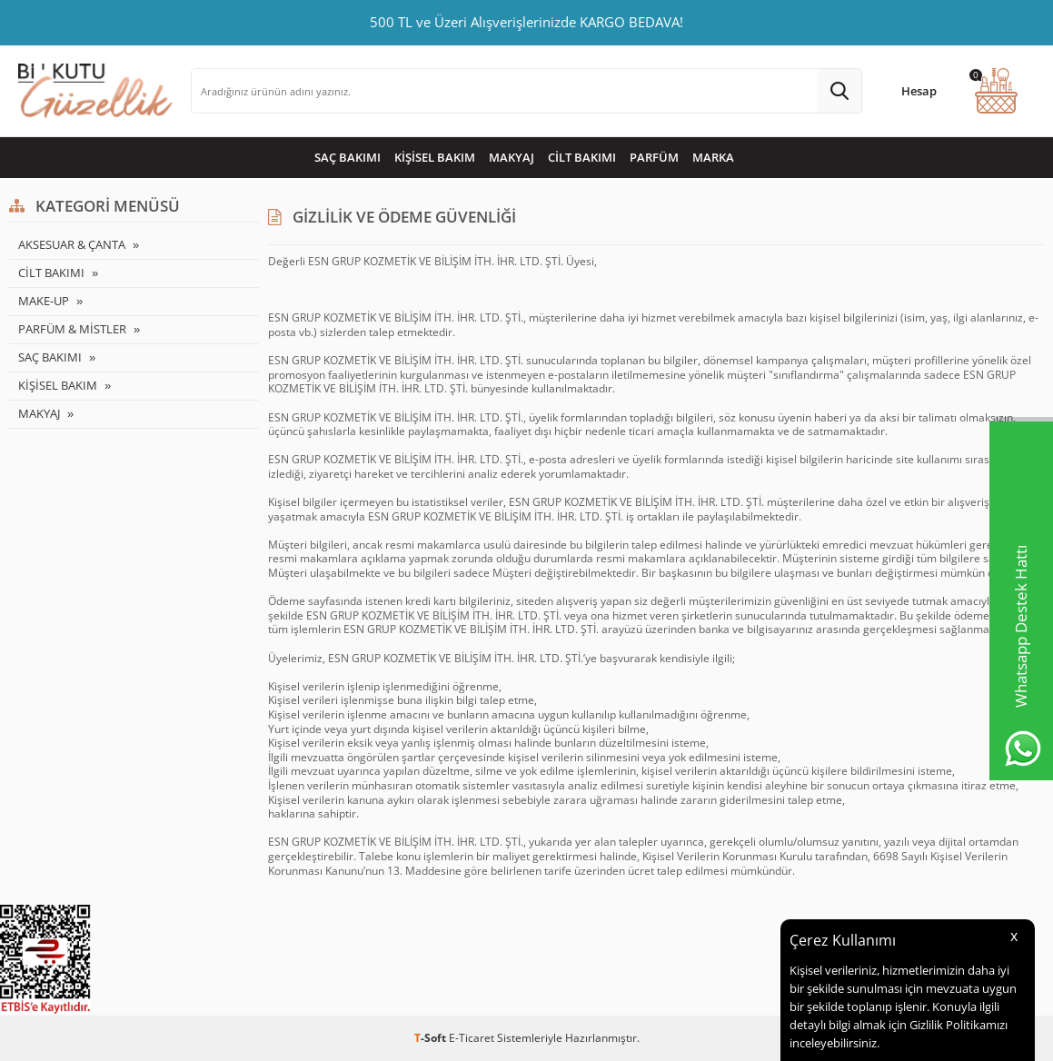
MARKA (713, 157)
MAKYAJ (511, 157)
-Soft (431, 1038)
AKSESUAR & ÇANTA (71, 244)
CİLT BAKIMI (582, 157)
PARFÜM (654, 157)
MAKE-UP (43, 301)
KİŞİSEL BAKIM (434, 157)
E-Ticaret (471, 1038)
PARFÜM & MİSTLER (72, 329)
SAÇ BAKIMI (347, 157)
